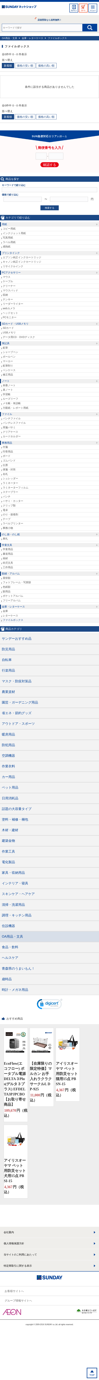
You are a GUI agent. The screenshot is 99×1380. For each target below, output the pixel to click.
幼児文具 (8, 562)
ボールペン (9, 356)
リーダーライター (13, 303)
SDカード (8, 327)
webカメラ (9, 308)
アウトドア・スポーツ (18, 723)
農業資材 (8, 692)
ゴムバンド (9, 460)
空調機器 (8, 755)
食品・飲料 (10, 947)
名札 (5, 474)
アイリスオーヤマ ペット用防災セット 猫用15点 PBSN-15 (67, 1073)
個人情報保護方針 (14, 1243)
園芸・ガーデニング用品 (20, 702)
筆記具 (6, 343)
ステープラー (10, 491)
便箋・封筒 (9, 469)
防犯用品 (8, 745)
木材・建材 (10, 830)
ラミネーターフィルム (15, 487)
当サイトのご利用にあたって (20, 1254)
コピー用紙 (9, 228)
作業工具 (8, 851)
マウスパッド (10, 290)
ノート (6, 380)
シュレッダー (10, 478)
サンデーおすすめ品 (16, 638)
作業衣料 (8, 766)
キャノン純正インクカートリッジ (22, 261)
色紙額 (6, 586)
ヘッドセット (10, 312)
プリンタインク (11, 252)
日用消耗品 (10, 798)
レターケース (10, 615)
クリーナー (9, 285)
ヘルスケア (10, 958)
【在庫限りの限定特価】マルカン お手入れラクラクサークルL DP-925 (41, 1076)
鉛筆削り (8, 365)
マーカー (8, 361)
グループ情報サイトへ (18, 1300)
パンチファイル (12, 418)
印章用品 (8, 451)
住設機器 (8, 926)
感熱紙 (6, 246)
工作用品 (8, 567)
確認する (49, 165)
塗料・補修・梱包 (15, 819)
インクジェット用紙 (14, 233)
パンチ (6, 496)
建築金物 (8, 841)
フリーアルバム (12, 600)
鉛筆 (5, 347)
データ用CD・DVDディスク (19, 337)
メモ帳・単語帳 (12, 403)
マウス (6, 276)
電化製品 (8, 862)
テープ (6, 519)
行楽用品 (8, 670)
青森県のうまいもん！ (18, 968)
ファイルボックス (57, 38)
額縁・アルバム (11, 573)
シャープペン (10, 352)
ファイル (7, 414)
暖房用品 (8, 734)
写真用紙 (8, 237)
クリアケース (10, 431)
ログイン (74, 10)
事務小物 (8, 528)
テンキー (8, 299)
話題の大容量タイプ (16, 809)
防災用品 (8, 649)
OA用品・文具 (9, 38)
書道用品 (8, 553)
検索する (49, 207)
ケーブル (8, 281)
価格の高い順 (46, 65)
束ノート (8, 389)
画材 (5, 558)
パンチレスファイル (14, 422)
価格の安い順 (25, 65)
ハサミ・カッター (13, 500)
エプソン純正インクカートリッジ (22, 257)
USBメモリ (9, 332)
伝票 (5, 465)
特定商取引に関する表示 (18, 1265)
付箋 (5, 446)
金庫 (5, 611)
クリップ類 (9, 505)
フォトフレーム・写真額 (17, 582)
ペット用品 (10, 787)
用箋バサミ (9, 427)
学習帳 (6, 394)
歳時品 (7, 979)
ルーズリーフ (10, 398)
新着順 (8, 65)
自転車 (7, 660)
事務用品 (7, 442)
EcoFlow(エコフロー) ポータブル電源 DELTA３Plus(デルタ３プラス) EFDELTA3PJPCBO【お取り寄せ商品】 (15, 1083)
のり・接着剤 (10, 514)
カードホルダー (12, 436)
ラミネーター (10, 483)
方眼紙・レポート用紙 (15, 407)
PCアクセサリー (11, 272)
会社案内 (9, 1232)
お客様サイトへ (14, 1291)
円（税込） (15, 1113)
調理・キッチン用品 (16, 915)
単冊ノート (9, 385)
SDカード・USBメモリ (15, 323)
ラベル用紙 (9, 242)
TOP (92, 1375)
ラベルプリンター (13, 523)
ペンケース (9, 370)
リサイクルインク (13, 266)
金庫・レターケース (32, 38)
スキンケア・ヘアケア (18, 894)
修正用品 (8, 374)
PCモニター (9, 317)
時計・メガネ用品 (15, 990)
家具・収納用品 (13, 873)
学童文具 (7, 545)
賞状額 (6, 577)
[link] (49, 1005)
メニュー (93, 10)
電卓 (5, 510)
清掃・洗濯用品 (13, 905)
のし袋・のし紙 (11, 534)
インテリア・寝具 (15, 883)
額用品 (6, 591)
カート (83, 10)
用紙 (4, 224)
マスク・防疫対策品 (16, 681)
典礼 (5, 538)
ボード (6, 455)
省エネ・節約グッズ (16, 713)
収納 (5, 294)
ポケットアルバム (13, 595)
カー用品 (8, 777)
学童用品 (8, 549)
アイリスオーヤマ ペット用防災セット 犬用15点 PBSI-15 (15, 1170)
